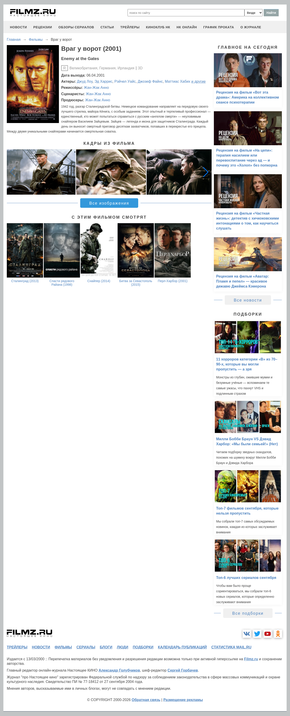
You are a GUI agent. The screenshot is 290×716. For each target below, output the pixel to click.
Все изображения (109, 203)
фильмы (63, 647)
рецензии (42, 27)
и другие (198, 81)
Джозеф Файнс (150, 81)
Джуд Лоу (85, 81)
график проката (218, 27)
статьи (107, 27)
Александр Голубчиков (119, 670)
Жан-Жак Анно (96, 88)
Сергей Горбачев (182, 670)
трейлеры (130, 27)
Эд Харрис (103, 81)
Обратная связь (146, 700)
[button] (206, 172)
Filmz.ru (251, 659)
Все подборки (247, 613)
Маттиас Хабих (177, 81)
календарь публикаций (182, 647)
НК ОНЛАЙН (186, 27)
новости (18, 27)
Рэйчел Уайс (125, 81)
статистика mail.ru (231, 647)
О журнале (250, 27)
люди (122, 647)
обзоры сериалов (76, 27)
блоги (106, 647)
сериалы (85, 647)
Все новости (248, 300)
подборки (143, 647)
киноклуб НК (158, 27)
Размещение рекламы (183, 700)
